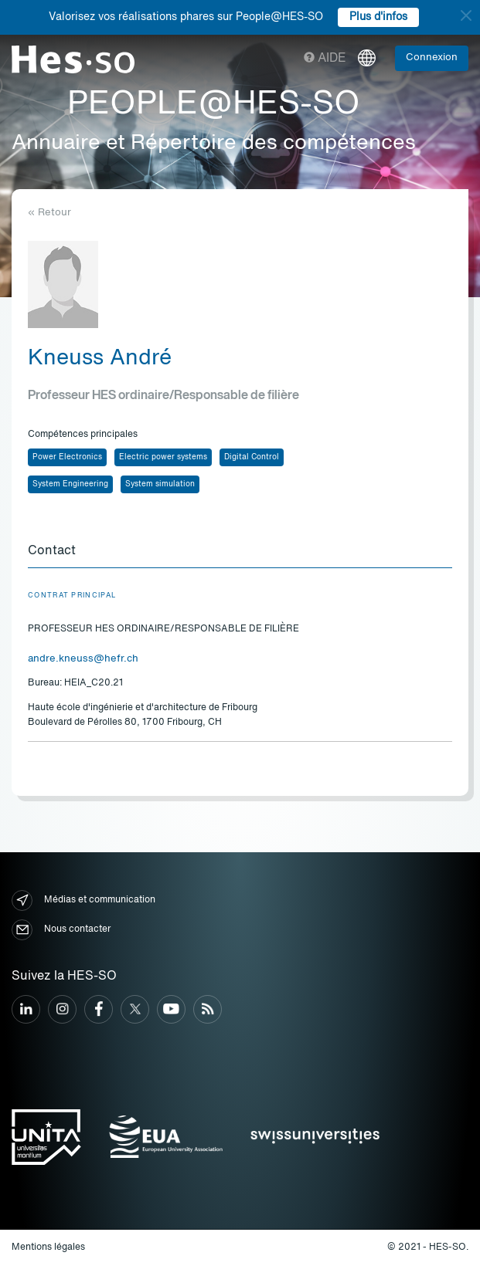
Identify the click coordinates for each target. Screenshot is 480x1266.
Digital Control (251, 457)
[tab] (240, 552)
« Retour (49, 213)
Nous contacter (61, 929)
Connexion (432, 57)
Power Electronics (67, 457)
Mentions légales (48, 1247)
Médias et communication (83, 900)
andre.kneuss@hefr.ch (83, 659)
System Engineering (70, 484)
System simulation (160, 484)
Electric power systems (163, 457)
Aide (325, 58)
